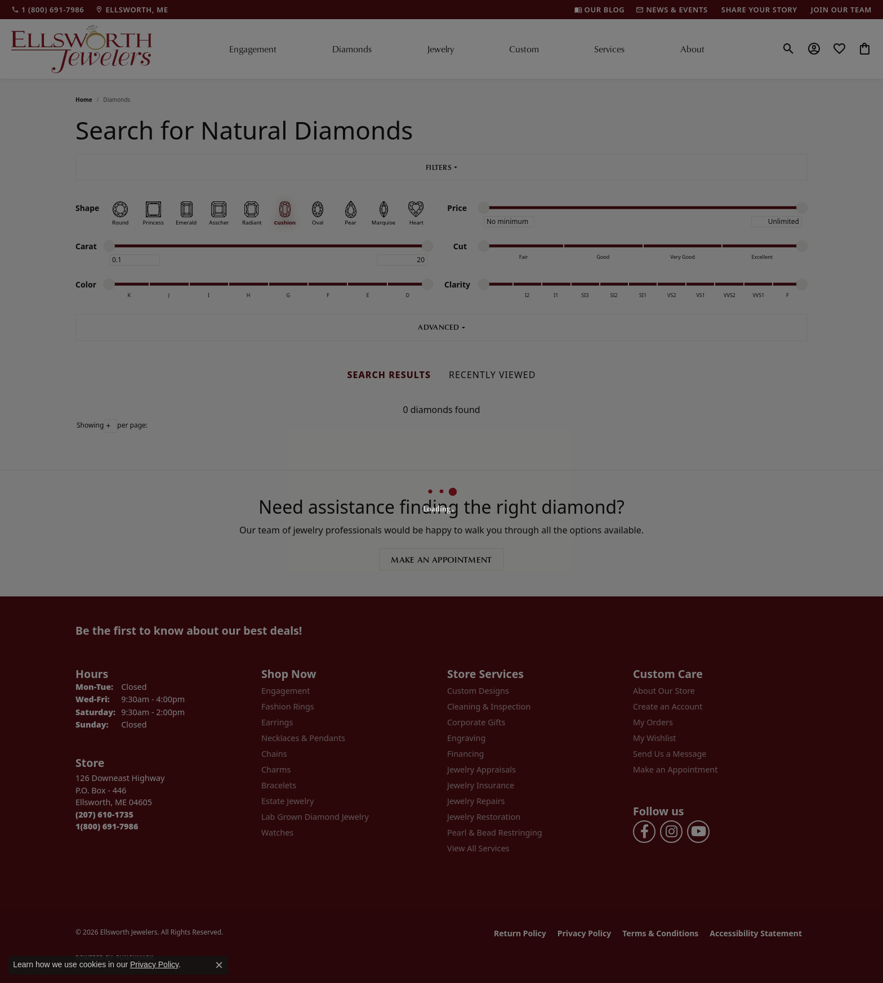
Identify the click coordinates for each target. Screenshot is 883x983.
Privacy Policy (154, 964)
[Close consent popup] (219, 965)
